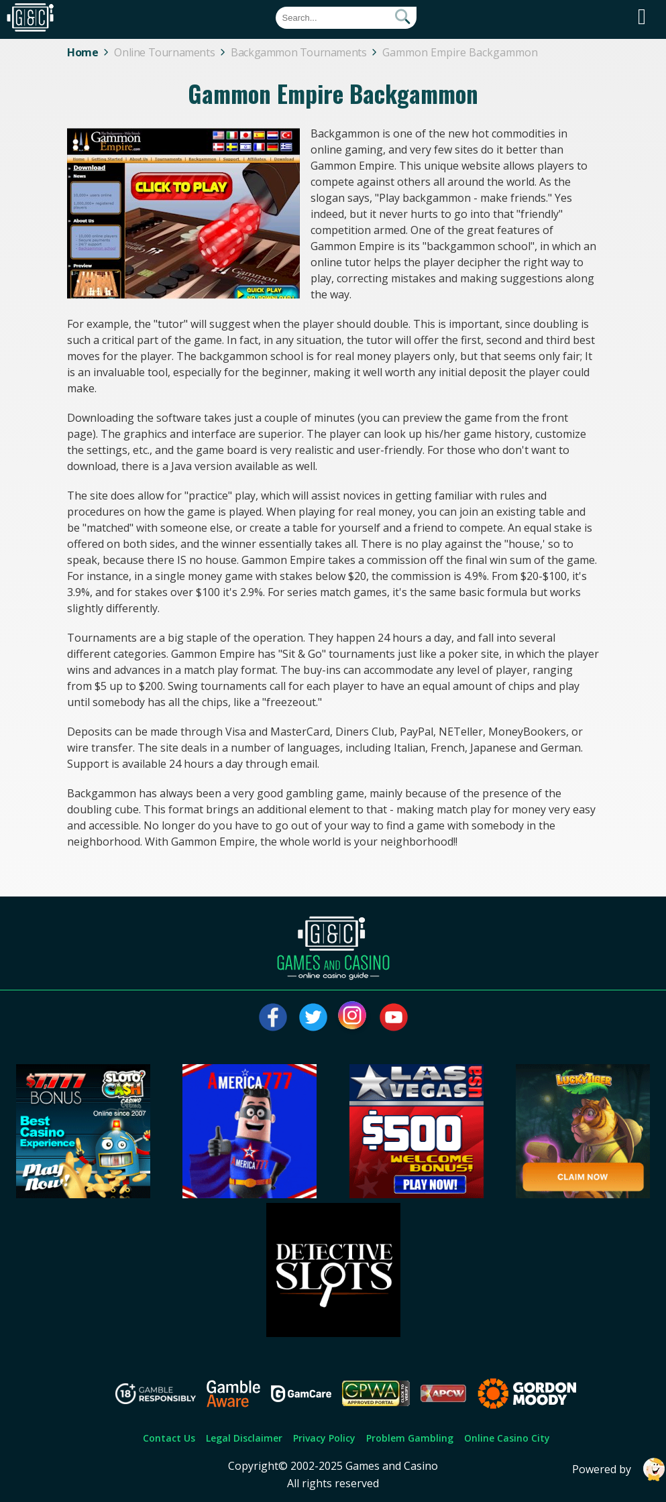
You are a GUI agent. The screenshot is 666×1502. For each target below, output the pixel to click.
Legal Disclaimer (244, 1438)
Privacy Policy (324, 1438)
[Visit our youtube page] (394, 1017)
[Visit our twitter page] (313, 1017)
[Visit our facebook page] (273, 1017)
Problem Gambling (409, 1438)
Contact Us (169, 1438)
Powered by (619, 1469)
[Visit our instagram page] (353, 1017)
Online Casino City (507, 1438)
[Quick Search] (346, 18)
